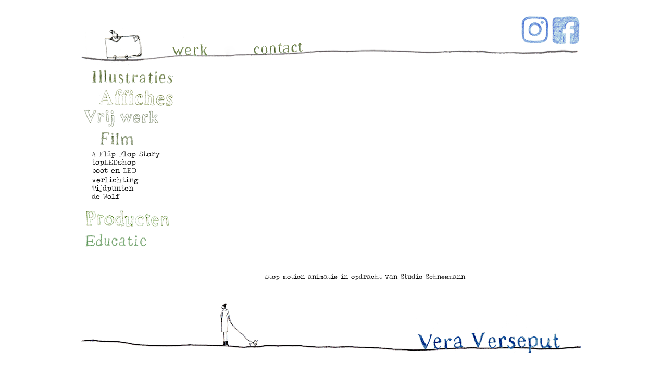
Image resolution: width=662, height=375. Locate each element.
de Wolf (106, 196)
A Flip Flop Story (126, 153)
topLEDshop (114, 162)
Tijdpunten (112, 188)
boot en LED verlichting (115, 175)
